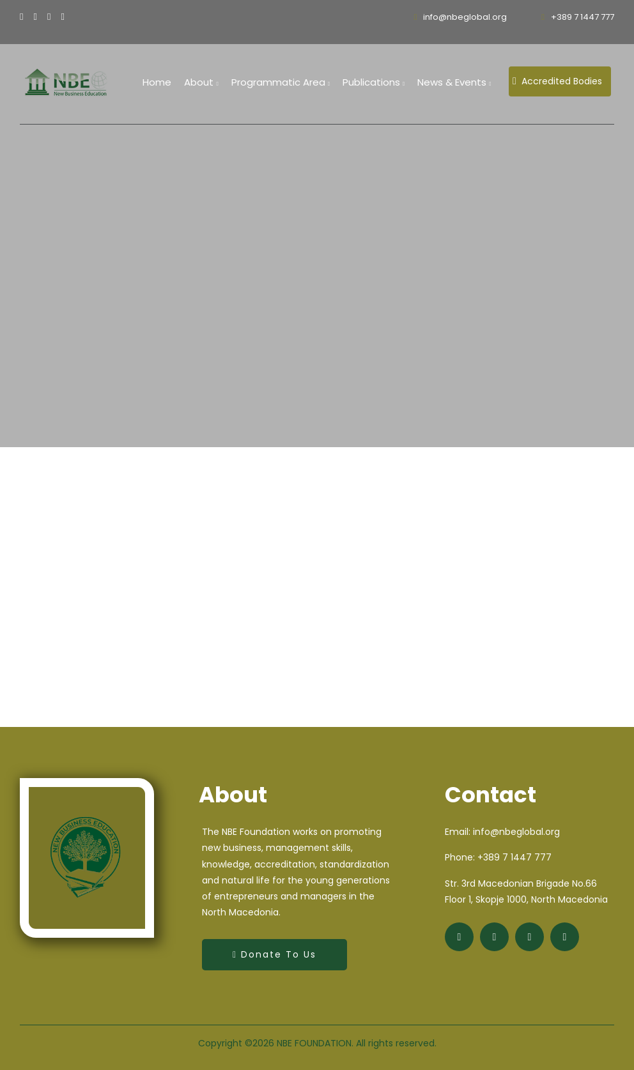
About (201, 82)
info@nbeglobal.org (460, 17)
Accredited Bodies (557, 81)
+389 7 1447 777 (577, 17)
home (157, 82)
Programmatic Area (280, 82)
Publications (374, 82)
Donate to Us (274, 954)
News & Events (454, 82)
